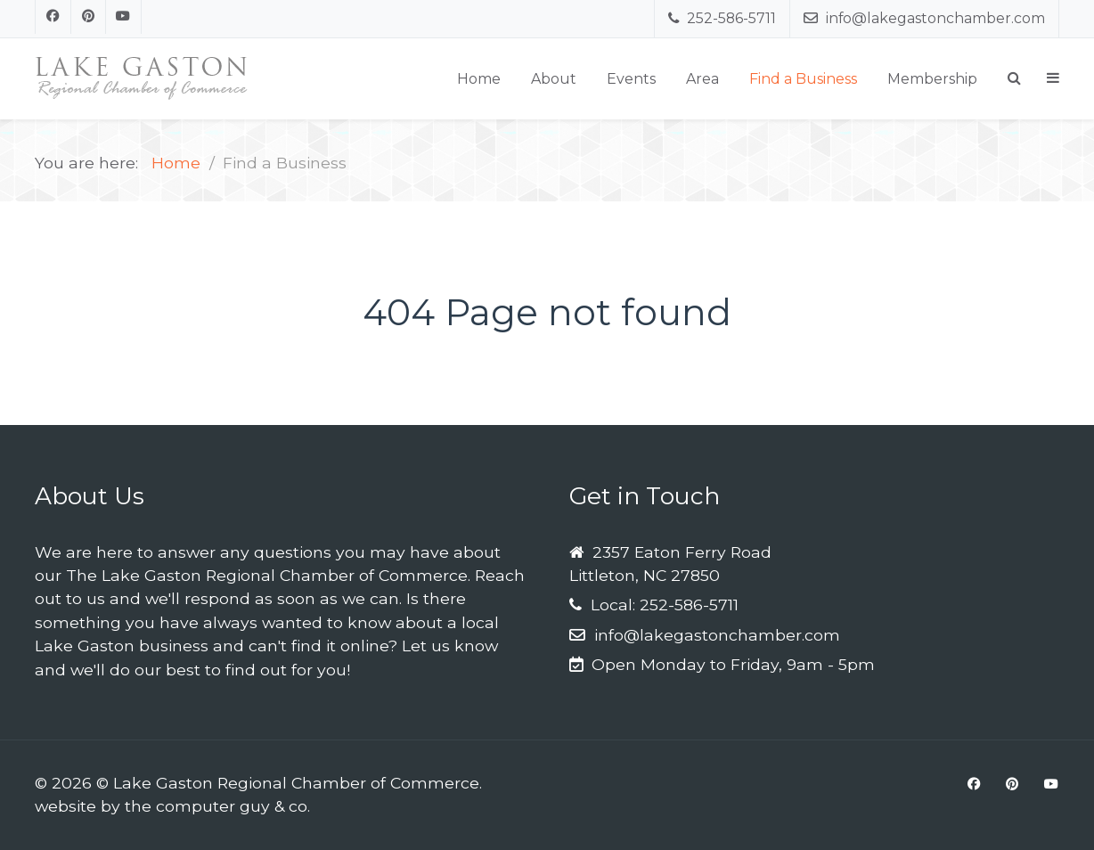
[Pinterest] (89, 17)
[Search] (1014, 77)
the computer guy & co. (217, 806)
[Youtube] (124, 17)
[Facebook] (53, 17)
